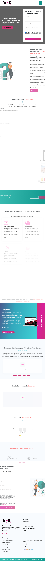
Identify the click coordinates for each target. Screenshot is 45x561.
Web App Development (28, 526)
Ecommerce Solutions (7, 549)
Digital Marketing (27, 533)
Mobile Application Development (30, 528)
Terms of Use (34, 559)
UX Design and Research (28, 530)
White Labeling (26, 521)
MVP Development (6, 547)
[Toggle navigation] (40, 3)
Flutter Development (7, 542)
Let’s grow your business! (8, 332)
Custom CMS (5, 551)
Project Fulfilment (27, 523)
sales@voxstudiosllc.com (28, 543)
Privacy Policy (40, 559)
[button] (14, 375)
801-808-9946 (26, 544)
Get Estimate (7, 27)
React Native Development (8, 540)
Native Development (6, 544)
